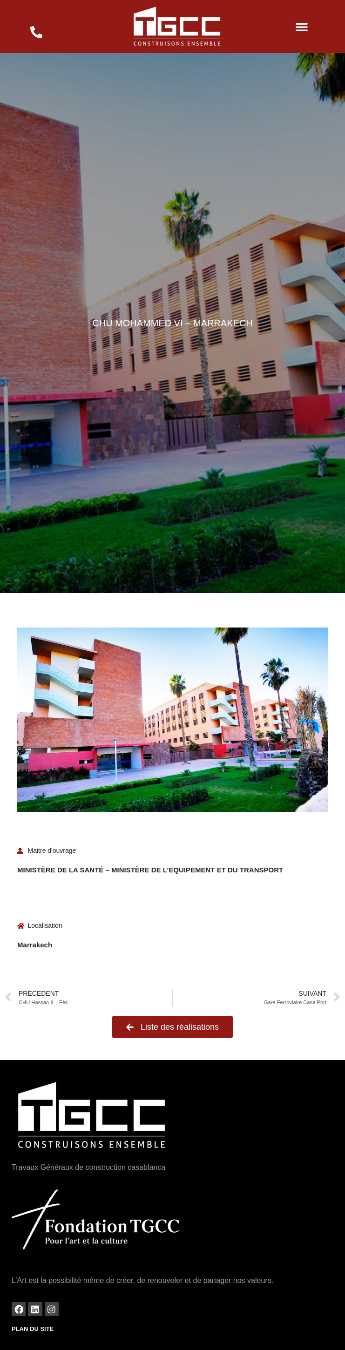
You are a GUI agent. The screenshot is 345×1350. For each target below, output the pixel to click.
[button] (301, 26)
